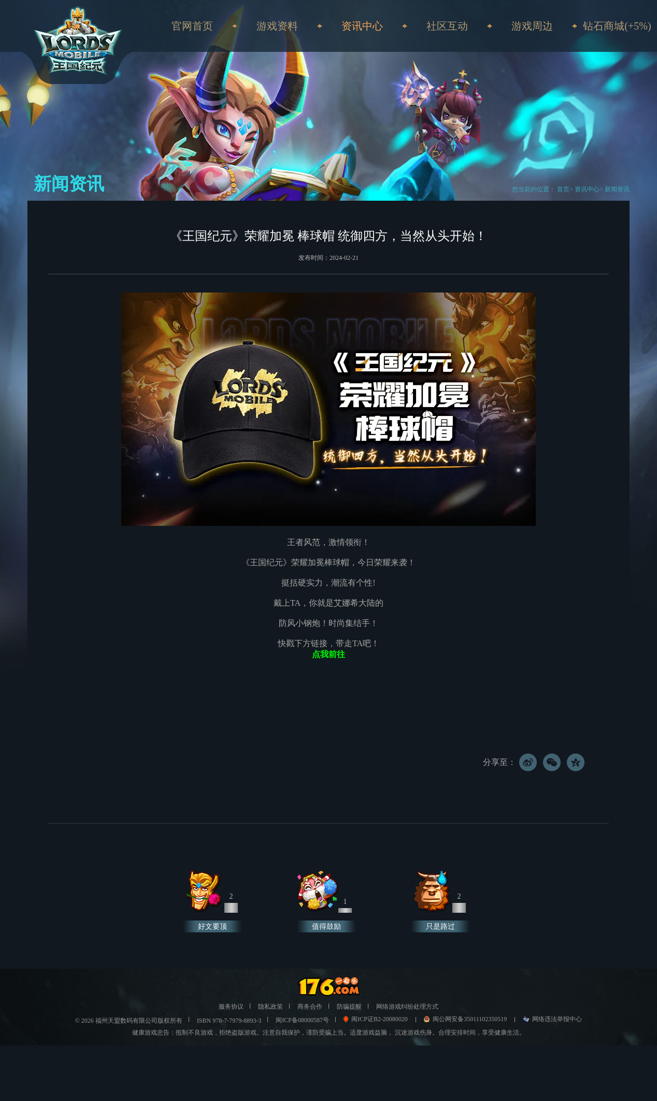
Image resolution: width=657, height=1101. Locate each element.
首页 (562, 189)
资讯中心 (587, 189)
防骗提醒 (349, 1006)
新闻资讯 (617, 189)
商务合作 (309, 1006)
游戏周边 (532, 26)
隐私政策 (270, 1006)
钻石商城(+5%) (617, 26)
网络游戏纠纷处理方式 (407, 1006)
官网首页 (192, 26)
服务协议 (231, 1006)
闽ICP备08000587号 (302, 1020)
